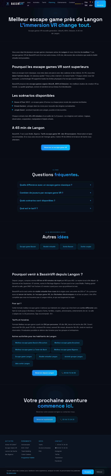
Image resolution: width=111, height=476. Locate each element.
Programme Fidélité (27, 458)
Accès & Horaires (45, 448)
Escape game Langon (23, 358)
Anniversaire (25, 444)
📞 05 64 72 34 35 (69, 374)
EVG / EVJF (25, 448)
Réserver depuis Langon (44, 374)
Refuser (99, 472)
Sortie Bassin (68, 248)
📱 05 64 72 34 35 (61, 444)
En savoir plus (11, 473)
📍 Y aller (91, 3)
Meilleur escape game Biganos (66, 351)
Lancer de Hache (11, 451)
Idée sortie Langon (22, 365)
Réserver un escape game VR (55, 147)
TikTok (57, 454)
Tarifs (44, 2)
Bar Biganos (9, 454)
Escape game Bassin (28, 248)
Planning (52, 2)
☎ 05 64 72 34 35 (61, 448)
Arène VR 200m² (10, 444)
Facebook (58, 461)
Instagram (58, 451)
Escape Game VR (11, 448)
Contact (72, 2)
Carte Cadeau (26, 454)
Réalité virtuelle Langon (48, 358)
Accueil (21, 2)
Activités (36, 2)
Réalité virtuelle (49, 248)
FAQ (40, 451)
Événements (62, 2)
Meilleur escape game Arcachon (67, 344)
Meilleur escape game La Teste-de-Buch (31, 351)
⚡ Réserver (100, 4)
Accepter (88, 472)
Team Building (26, 451)
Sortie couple (86, 248)
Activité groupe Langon (74, 358)
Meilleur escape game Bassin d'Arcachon (31, 344)
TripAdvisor (59, 458)
